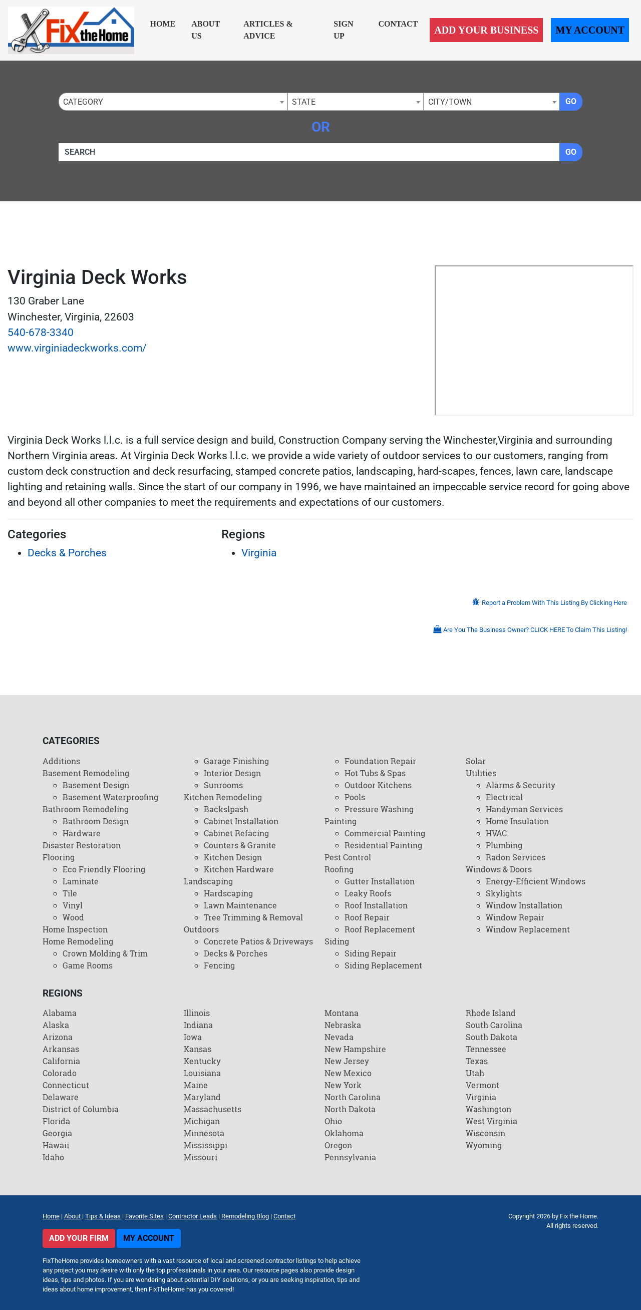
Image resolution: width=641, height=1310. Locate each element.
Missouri (200, 1157)
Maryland (202, 1097)
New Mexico (348, 1073)
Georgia (57, 1133)
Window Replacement (528, 929)
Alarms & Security (520, 785)
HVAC (496, 833)
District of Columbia (81, 1109)
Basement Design (96, 785)
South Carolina (494, 1025)
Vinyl (73, 905)
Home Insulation (517, 821)
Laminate (81, 881)
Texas (477, 1061)
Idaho (53, 1157)
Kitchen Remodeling (223, 797)
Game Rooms (88, 965)
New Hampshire (355, 1049)
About (72, 1216)
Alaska (56, 1025)
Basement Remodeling (86, 773)
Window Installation (524, 905)
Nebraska (343, 1025)
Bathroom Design (96, 821)
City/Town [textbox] (450, 102)
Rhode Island (491, 1013)
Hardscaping (228, 893)
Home (163, 24)
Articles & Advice (268, 30)
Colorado (60, 1073)
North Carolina (353, 1097)
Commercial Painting (385, 833)
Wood (73, 917)
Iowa (193, 1037)
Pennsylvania (350, 1157)
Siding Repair (371, 953)
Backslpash (226, 809)
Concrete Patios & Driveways (258, 941)
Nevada (339, 1037)
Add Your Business (486, 30)
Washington (488, 1109)
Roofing (339, 869)
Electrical (504, 797)
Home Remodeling (78, 941)
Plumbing (504, 845)
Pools (355, 797)
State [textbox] (303, 102)
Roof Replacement (380, 929)
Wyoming (484, 1145)
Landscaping (208, 881)
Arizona (58, 1037)
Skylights (504, 893)
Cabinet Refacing (236, 833)
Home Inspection (75, 929)
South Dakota (491, 1037)
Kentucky (202, 1061)
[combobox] (173, 102)
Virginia (258, 553)
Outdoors (201, 929)
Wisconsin (485, 1133)
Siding (337, 941)
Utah (475, 1073)
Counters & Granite (240, 845)
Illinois (197, 1013)
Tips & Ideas (103, 1216)
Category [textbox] (83, 102)
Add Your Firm (79, 1238)
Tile (70, 893)
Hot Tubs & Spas (375, 773)
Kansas (197, 1049)
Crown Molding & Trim (105, 953)
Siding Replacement (383, 965)
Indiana (198, 1025)
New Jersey (347, 1061)
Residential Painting (383, 845)
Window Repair (515, 917)
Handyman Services (524, 809)
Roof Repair (367, 917)
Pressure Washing (379, 809)
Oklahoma (344, 1133)
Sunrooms (223, 785)
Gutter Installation (380, 881)
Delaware (61, 1097)
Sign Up (343, 30)
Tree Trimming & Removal (253, 917)
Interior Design (232, 773)
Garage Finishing (236, 761)
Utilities (481, 773)
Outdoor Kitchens (378, 785)
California (61, 1061)
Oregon (338, 1145)
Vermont (482, 1085)
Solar (476, 761)
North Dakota (350, 1109)
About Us (205, 30)
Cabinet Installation (241, 821)
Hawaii (56, 1145)
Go (570, 101)
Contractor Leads (192, 1216)
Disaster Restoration (82, 845)
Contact (398, 24)
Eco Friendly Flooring (104, 869)
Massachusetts (212, 1109)
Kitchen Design (233, 857)
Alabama (60, 1013)
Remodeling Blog (245, 1216)
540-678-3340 (41, 332)
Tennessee (486, 1049)
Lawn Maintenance (240, 905)
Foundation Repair (380, 761)
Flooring (59, 857)
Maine (196, 1085)
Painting (341, 821)
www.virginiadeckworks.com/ (77, 348)
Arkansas (61, 1049)
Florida (56, 1121)
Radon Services (515, 857)
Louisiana (202, 1073)
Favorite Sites (144, 1216)
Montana (342, 1013)
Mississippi (205, 1145)
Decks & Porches (67, 553)
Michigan (202, 1121)
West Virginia (491, 1121)
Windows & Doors (499, 869)
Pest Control (348, 857)
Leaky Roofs (368, 893)
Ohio (333, 1121)
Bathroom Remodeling (86, 809)
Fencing (219, 965)
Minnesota (204, 1133)
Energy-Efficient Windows (535, 881)
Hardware (82, 833)
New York (343, 1085)
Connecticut (66, 1085)
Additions (61, 761)
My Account (589, 30)
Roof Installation (376, 905)
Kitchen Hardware (239, 869)
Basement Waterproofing (110, 797)
